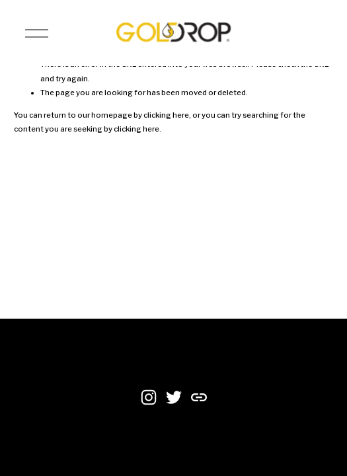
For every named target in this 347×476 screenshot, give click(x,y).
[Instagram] (149, 397)
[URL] (199, 397)
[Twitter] (174, 397)
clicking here (166, 115)
